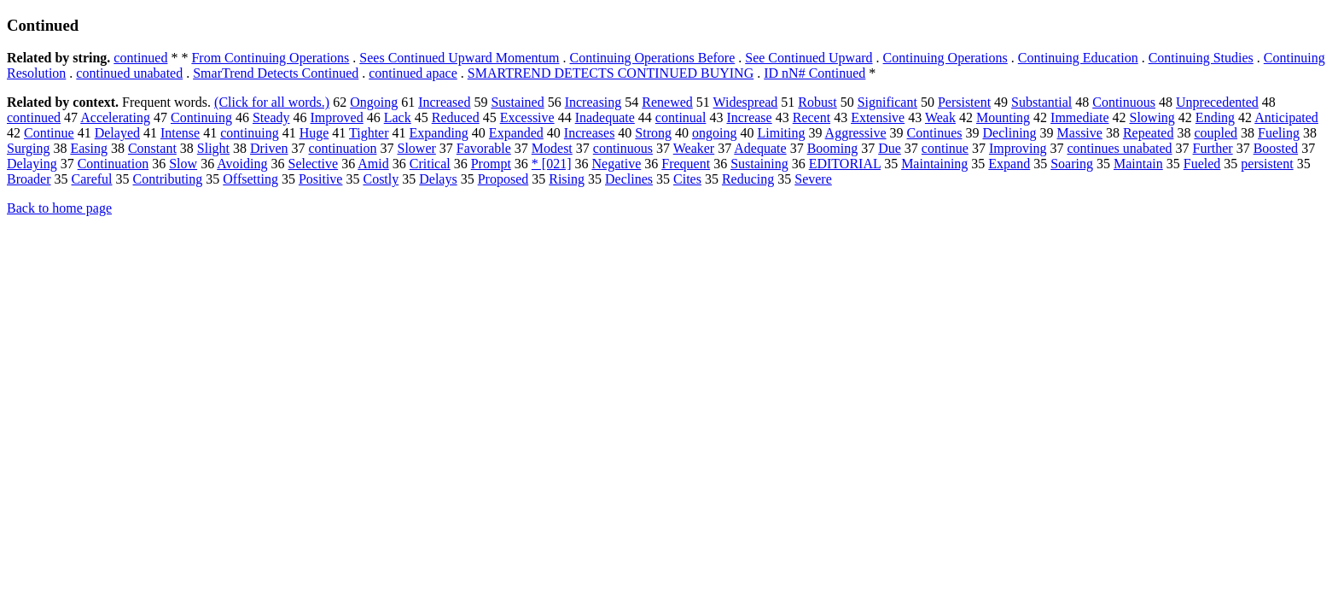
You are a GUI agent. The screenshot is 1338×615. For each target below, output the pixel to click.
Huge (314, 133)
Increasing (593, 102)
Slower (416, 148)
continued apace (413, 73)
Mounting (1003, 117)
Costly (380, 179)
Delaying (32, 163)
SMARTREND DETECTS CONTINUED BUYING (610, 73)
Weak (940, 117)
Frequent (685, 163)
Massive (1079, 133)
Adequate (760, 148)
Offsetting (250, 179)
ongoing (714, 133)
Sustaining (759, 163)
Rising (567, 179)
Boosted (1276, 148)
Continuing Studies (1201, 57)
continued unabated (129, 73)
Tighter (369, 133)
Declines (629, 179)
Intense (180, 133)
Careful (92, 179)
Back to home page (59, 208)
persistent (1267, 163)
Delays (438, 179)
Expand (1009, 163)
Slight (213, 148)
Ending (1215, 117)
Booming (832, 148)
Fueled (1202, 163)
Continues (935, 133)
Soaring (1071, 163)
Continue (49, 133)
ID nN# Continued (814, 73)
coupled (1215, 133)
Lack (397, 117)
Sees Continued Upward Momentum (459, 57)
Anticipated (1286, 117)
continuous (623, 148)
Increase (748, 117)
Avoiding (242, 163)
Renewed (667, 102)
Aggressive (856, 133)
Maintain (1138, 163)
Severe (813, 179)
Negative (617, 163)
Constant (152, 148)
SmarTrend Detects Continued (275, 73)
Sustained (517, 102)
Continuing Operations (945, 57)
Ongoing (374, 102)
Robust (817, 102)
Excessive (527, 117)
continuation (343, 148)
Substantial (1041, 102)
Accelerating (115, 117)
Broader (29, 179)
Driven (269, 148)
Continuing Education (1078, 57)
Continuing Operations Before (653, 57)
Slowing (1152, 117)
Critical (430, 163)
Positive (321, 179)
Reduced (456, 117)
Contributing (168, 179)
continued (140, 57)
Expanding (439, 133)
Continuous (1123, 102)
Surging (28, 148)
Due (889, 148)
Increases (589, 133)
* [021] (552, 163)
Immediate (1079, 117)
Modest (552, 148)
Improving (1018, 148)
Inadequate (605, 117)
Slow (183, 163)
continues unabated (1119, 148)
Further (1213, 148)
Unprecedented (1217, 102)
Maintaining (934, 163)
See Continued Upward (808, 57)
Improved (337, 117)
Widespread (745, 102)
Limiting (781, 133)
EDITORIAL (845, 163)
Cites (687, 179)
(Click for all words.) (271, 102)
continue (945, 148)
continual (681, 117)
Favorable (484, 148)
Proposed (503, 179)
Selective (313, 163)
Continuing (201, 117)
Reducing (748, 179)
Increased (444, 102)
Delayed (117, 133)
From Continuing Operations (270, 57)
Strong (653, 133)
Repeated (1148, 133)
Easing (89, 148)
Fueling (1279, 133)
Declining (1009, 133)
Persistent (964, 102)
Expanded (516, 133)
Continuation (113, 163)
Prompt (491, 163)
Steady (271, 117)
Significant (887, 102)
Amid (373, 163)
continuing (249, 133)
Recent (811, 117)
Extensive (878, 117)
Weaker (693, 148)
